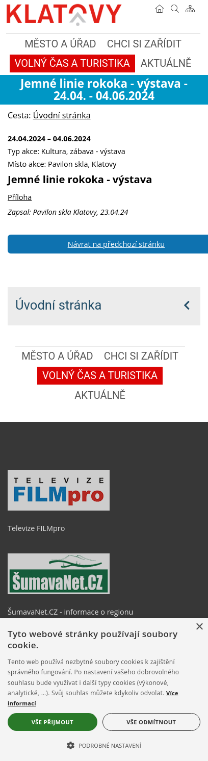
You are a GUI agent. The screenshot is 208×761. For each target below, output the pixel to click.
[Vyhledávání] (174, 9)
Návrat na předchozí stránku (116, 244)
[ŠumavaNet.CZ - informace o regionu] (59, 591)
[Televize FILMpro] (59, 508)
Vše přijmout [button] (52, 722)
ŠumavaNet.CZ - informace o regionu (70, 612)
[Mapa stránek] (190, 9)
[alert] (104, 689)
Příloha (20, 197)
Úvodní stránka (58, 305)
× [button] (199, 627)
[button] (104, 744)
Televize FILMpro (36, 528)
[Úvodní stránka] (159, 9)
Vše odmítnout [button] (151, 722)
